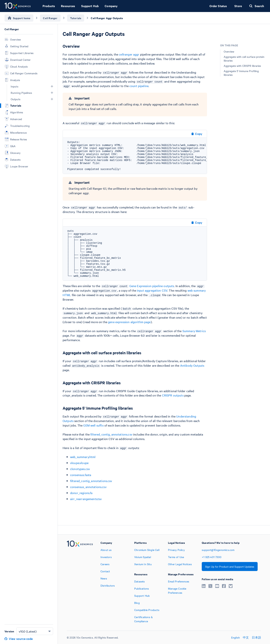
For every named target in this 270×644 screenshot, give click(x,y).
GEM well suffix (93, 425)
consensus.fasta (80, 475)
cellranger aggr (129, 54)
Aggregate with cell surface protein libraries (244, 58)
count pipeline (138, 86)
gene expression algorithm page (129, 322)
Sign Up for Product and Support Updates (229, 566)
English (235, 637)
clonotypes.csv (80, 469)
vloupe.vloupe (79, 463)
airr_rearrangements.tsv (86, 499)
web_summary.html (82, 457)
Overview (229, 51)
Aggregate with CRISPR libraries (242, 66)
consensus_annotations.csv (88, 487)
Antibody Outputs (192, 365)
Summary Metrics (194, 331)
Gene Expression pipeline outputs (151, 286)
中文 (246, 637)
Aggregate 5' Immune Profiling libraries (241, 73)
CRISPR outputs (173, 395)
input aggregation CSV (152, 290)
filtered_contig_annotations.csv (111, 434)
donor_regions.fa (81, 493)
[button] (52, 86)
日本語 (256, 637)
